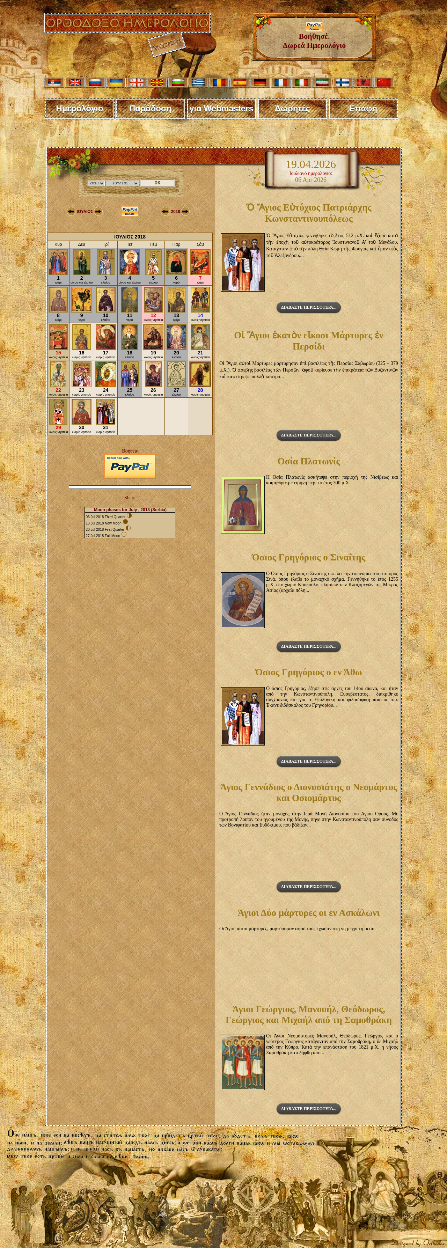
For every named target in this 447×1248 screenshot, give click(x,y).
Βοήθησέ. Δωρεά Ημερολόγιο (314, 37)
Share (129, 497)
